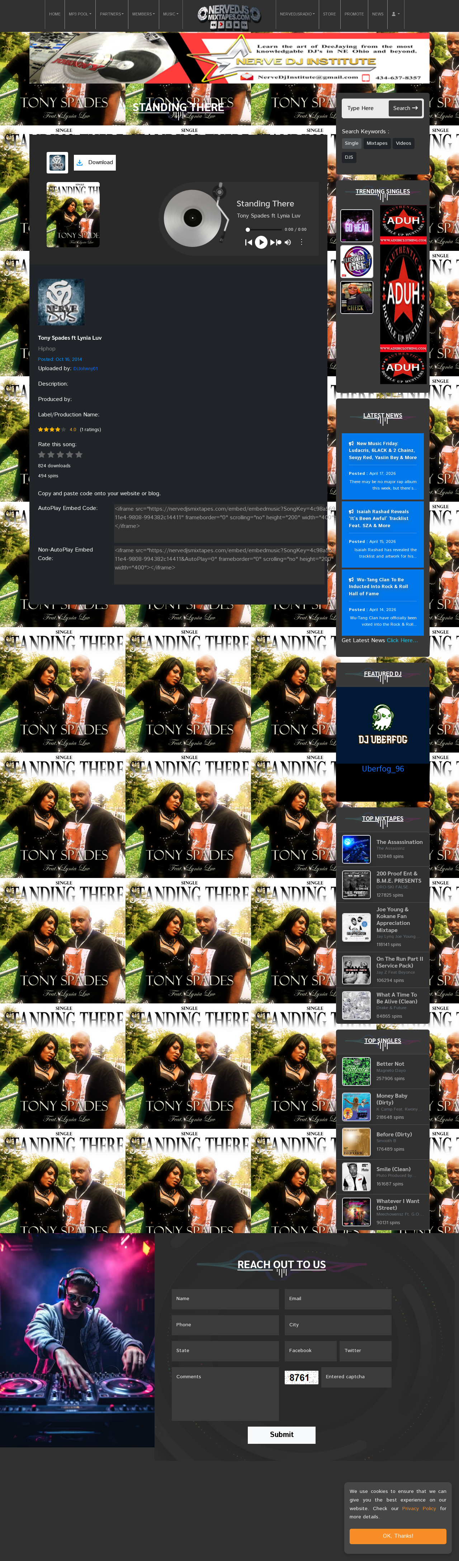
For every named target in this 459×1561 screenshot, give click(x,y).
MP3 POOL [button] (78, 14)
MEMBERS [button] (142, 14)
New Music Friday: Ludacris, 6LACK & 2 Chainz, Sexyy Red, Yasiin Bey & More (383, 450)
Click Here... (402, 641)
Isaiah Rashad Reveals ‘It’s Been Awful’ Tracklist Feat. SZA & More (379, 519)
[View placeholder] (61, 302)
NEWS (377, 14)
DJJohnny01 (86, 369)
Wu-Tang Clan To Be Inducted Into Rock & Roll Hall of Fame (378, 587)
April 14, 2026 (382, 610)
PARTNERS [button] (110, 14)
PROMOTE (354, 14)
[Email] (338, 1300)
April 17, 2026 (382, 474)
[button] (395, 14)
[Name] (225, 1300)
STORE (329, 14)
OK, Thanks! (398, 1536)
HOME (55, 14)
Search (405, 108)
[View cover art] (57, 163)
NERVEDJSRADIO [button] (296, 14)
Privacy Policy (419, 1508)
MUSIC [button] (169, 14)
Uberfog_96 (383, 770)
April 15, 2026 (382, 542)
